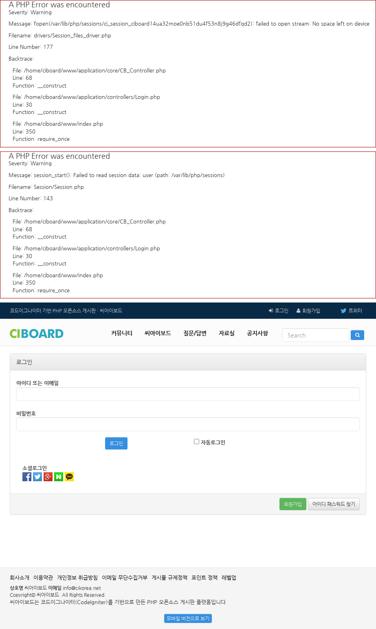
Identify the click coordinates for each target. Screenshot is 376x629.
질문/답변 (195, 333)
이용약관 (43, 577)
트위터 (345, 310)
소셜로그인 (34, 468)
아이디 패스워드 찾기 (333, 504)
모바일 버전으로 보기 (188, 618)
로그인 (281, 310)
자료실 (227, 333)
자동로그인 (209, 442)
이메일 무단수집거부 (124, 577)
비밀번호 (26, 413)
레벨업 (229, 577)
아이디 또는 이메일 (37, 383)
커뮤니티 (121, 333)
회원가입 (311, 310)
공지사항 (257, 333)
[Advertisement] (188, 541)
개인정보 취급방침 (77, 577)
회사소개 (19, 577)
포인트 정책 (204, 577)
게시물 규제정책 (169, 577)
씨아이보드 (158, 333)
